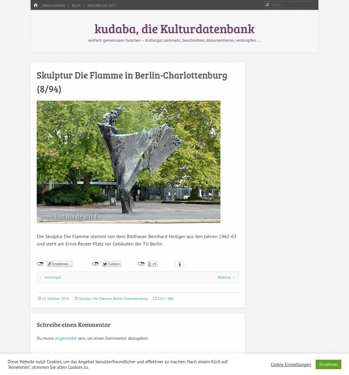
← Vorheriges (50, 277)
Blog (76, 5)
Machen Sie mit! (102, 5)
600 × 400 (165, 298)
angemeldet (66, 338)
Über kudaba (53, 5)
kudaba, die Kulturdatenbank (175, 28)
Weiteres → (227, 277)
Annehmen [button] (328, 364)
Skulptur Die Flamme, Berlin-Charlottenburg (113, 298)
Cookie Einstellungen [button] (291, 364)
